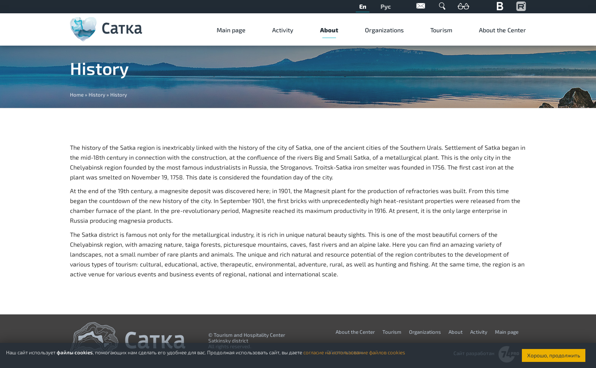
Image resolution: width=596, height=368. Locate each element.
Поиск (442, 6)
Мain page (231, 29)
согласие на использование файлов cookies (354, 352)
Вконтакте (500, 6)
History (97, 95)
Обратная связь (421, 6)
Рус (385, 6)
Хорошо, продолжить (553, 355)
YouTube (521, 6)
